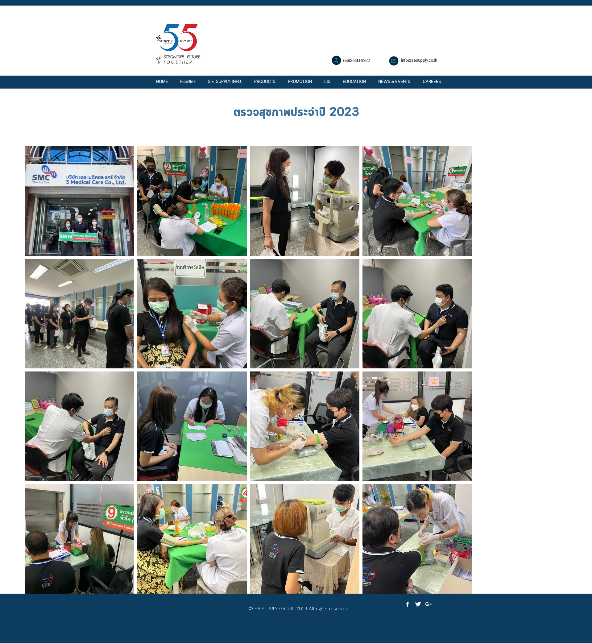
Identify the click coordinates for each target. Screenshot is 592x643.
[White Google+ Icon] (428, 604)
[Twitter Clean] (418, 604)
